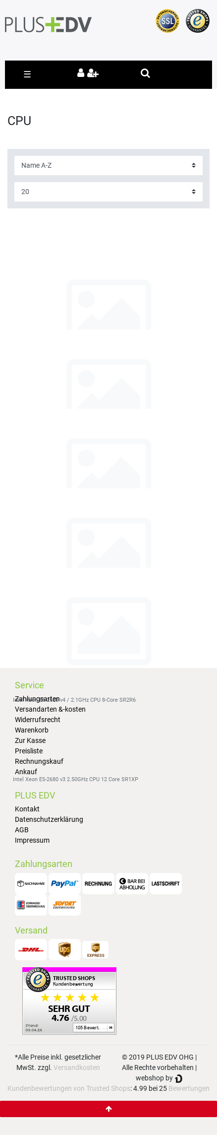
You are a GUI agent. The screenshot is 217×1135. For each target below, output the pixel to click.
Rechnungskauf (39, 761)
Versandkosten (77, 1067)
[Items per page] (108, 191)
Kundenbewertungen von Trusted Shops (68, 1088)
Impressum (32, 840)
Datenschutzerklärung (49, 819)
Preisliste (29, 751)
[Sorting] (108, 165)
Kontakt (27, 809)
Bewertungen (189, 1088)
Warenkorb (32, 730)
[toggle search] (145, 73)
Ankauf (26, 772)
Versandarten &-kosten (50, 709)
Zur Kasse (30, 740)
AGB (22, 830)
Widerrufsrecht (37, 720)
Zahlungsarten (37, 699)
